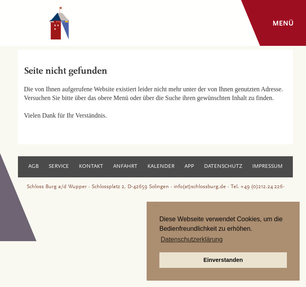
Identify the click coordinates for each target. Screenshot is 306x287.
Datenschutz (223, 166)
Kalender (161, 166)
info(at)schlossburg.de (200, 187)
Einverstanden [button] (223, 260)
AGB (33, 166)
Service (59, 166)
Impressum (267, 166)
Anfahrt (125, 166)
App (189, 166)
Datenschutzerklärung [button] (192, 239)
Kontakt (91, 166)
